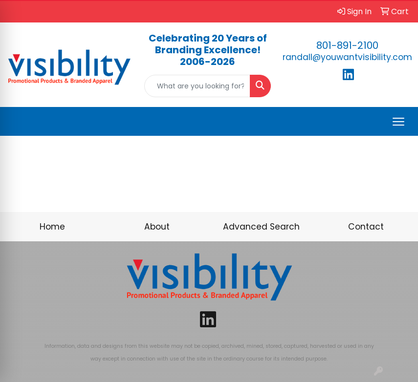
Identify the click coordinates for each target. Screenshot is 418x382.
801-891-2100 (347, 45)
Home (52, 227)
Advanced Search (261, 227)
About (157, 227)
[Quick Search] (197, 86)
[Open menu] (398, 121)
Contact (366, 227)
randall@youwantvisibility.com (347, 57)
